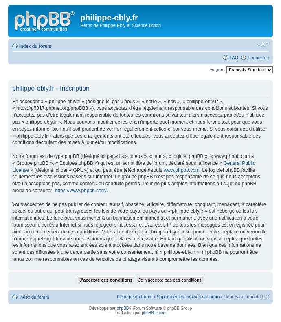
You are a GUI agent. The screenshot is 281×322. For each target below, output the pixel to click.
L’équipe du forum (134, 296)
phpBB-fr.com (154, 313)
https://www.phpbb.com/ (81, 190)
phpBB (122, 308)
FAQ (233, 57)
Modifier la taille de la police (263, 44)
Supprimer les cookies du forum (188, 296)
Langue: (216, 69)
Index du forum (35, 46)
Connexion (258, 57)
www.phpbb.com (182, 170)
